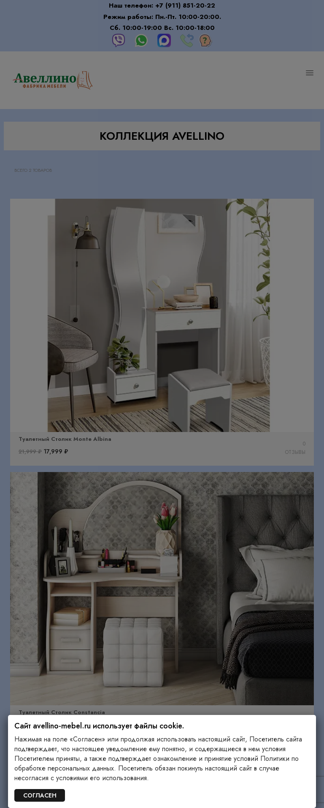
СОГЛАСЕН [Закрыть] (40, 795)
